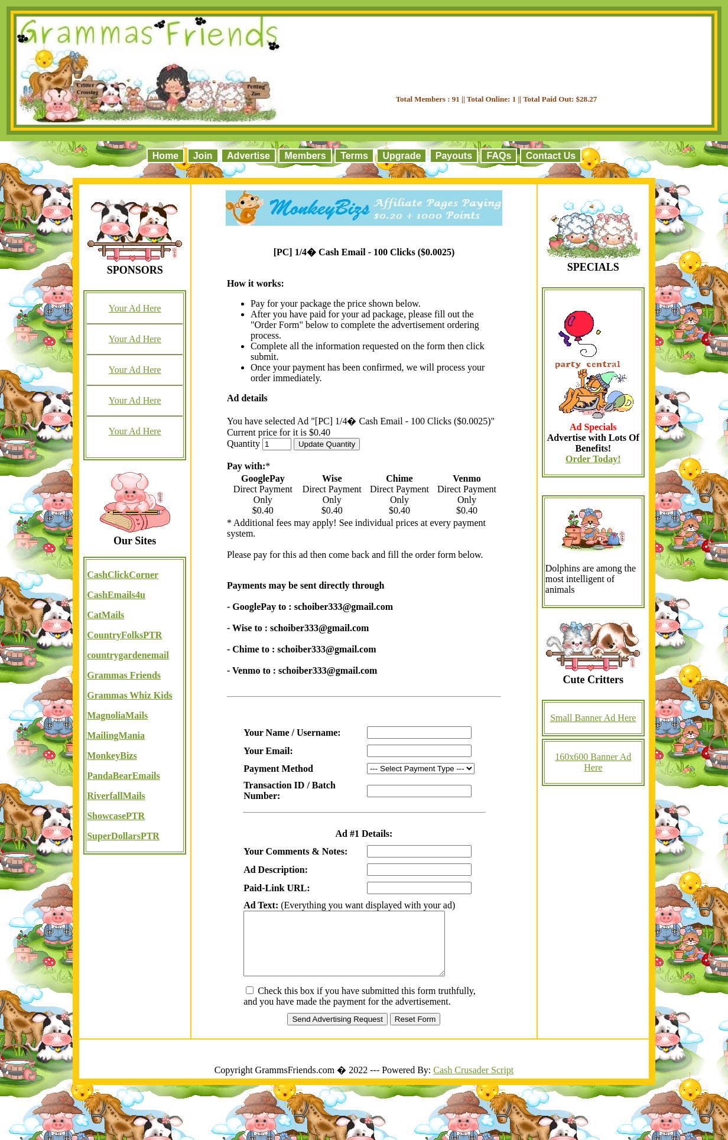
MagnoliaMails (117, 715)
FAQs (498, 156)
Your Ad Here (135, 308)
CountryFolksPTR (124, 635)
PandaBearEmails (123, 776)
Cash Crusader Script (473, 1082)
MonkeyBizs (111, 756)
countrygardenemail (128, 655)
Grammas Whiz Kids (130, 695)
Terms (354, 156)
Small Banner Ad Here (593, 718)
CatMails (105, 615)
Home (165, 156)
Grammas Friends (124, 675)
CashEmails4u (116, 595)
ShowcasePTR (116, 816)
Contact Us (551, 156)
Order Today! (593, 459)
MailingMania (116, 735)
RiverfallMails (116, 796)
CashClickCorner (122, 575)
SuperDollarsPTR (123, 836)
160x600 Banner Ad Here (593, 762)
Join (203, 156)
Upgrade (401, 156)
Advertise (248, 156)
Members (305, 156)
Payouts (454, 156)
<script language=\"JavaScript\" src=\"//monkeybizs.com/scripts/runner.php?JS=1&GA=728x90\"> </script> (496, 64)
